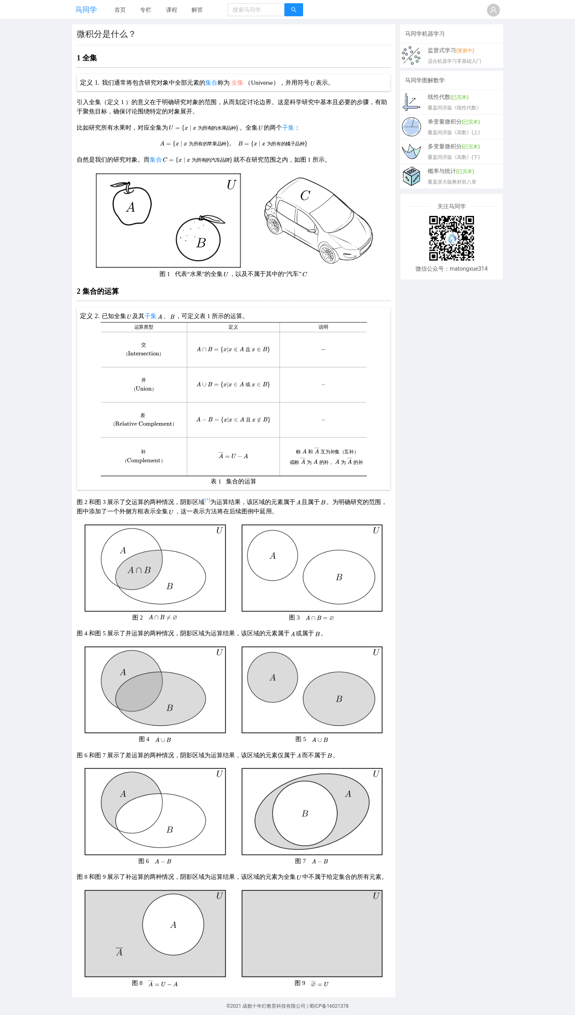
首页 (120, 9)
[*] (207, 500)
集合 (211, 82)
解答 (197, 9)
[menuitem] (120, 10)
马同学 (86, 9)
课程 (171, 9)
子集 (288, 127)
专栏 (145, 9)
